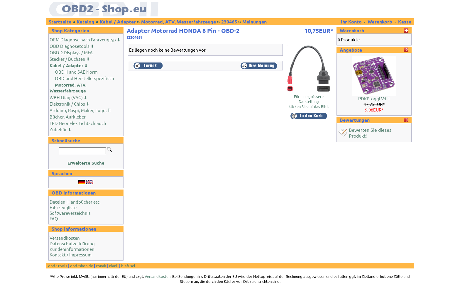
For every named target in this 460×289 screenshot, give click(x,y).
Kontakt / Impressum (71, 254)
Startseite (60, 21)
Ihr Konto (352, 21)
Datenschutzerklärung (72, 243)
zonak (101, 265)
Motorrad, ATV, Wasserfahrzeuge (178, 21)
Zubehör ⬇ (61, 129)
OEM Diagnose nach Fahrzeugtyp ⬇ (85, 39)
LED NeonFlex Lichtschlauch (78, 123)
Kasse (404, 21)
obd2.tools (57, 265)
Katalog (85, 21)
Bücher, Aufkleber (68, 116)
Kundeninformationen (72, 249)
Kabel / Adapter (118, 21)
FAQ (54, 218)
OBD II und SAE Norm (76, 72)
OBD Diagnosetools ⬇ (72, 46)
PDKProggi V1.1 (374, 98)
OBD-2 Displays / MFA (71, 52)
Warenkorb (380, 21)
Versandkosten (65, 238)
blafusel (128, 265)
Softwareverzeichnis (70, 213)
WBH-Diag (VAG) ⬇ (68, 97)
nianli (113, 265)
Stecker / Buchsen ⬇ (70, 59)
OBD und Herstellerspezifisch (84, 78)
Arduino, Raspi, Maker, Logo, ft (80, 110)
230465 (229, 21)
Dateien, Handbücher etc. (75, 202)
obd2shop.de (81, 265)
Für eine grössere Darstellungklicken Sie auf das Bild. (309, 99)
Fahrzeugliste (63, 207)
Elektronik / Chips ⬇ (70, 104)
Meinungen (254, 21)
